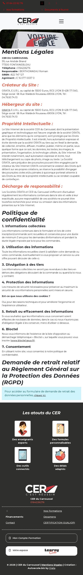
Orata (52, 568)
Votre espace (33, 551)
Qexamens (49, 516)
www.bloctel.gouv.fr (22, 340)
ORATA (6, 110)
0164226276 (37, 502)
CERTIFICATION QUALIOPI (59, 522)
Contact (10, 522)
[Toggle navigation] (61, 21)
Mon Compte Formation (24, 538)
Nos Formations (52, 511)
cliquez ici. (40, 395)
